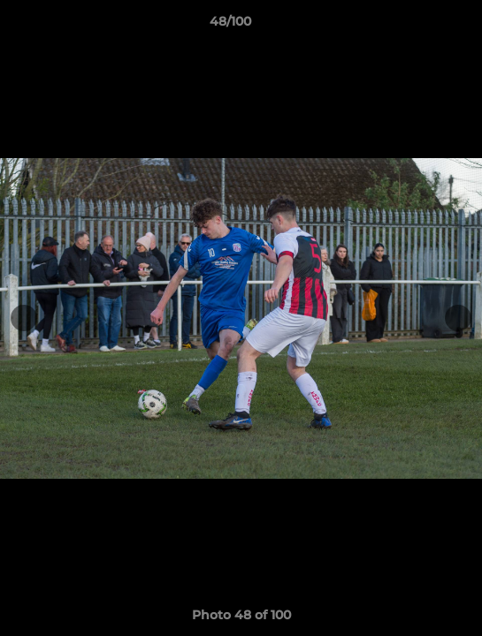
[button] (418, 26)
